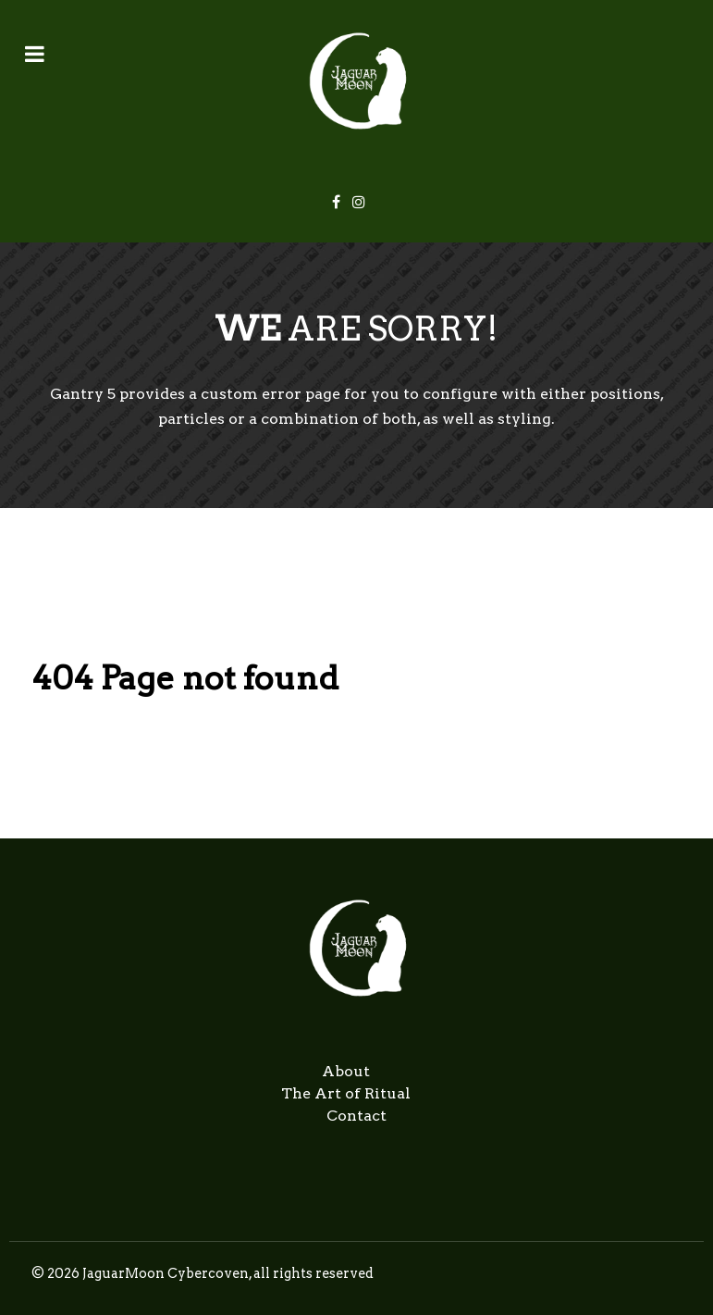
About (346, 1071)
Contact (356, 1115)
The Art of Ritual (346, 1093)
